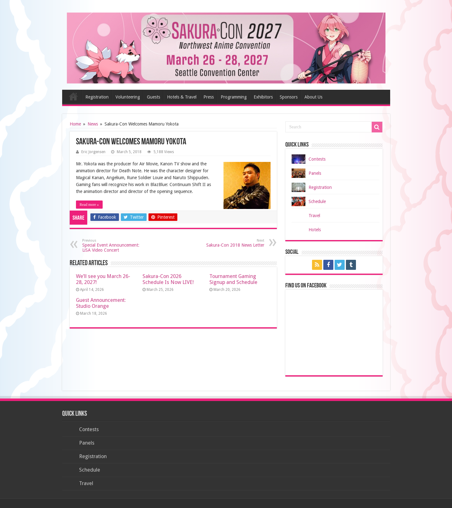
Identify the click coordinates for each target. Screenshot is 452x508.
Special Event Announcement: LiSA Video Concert (114, 245)
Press (208, 96)
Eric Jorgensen (93, 152)
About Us (313, 96)
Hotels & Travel (181, 96)
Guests (153, 96)
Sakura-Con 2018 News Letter (232, 243)
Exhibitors (263, 96)
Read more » (89, 204)
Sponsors (289, 96)
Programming (234, 96)
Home (73, 96)
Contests (317, 159)
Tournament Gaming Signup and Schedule (233, 279)
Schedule (317, 201)
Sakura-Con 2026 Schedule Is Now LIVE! (168, 279)
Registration (97, 96)
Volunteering (128, 96)
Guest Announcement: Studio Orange (101, 303)
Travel (314, 215)
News (93, 123)
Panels (315, 173)
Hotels (315, 229)
